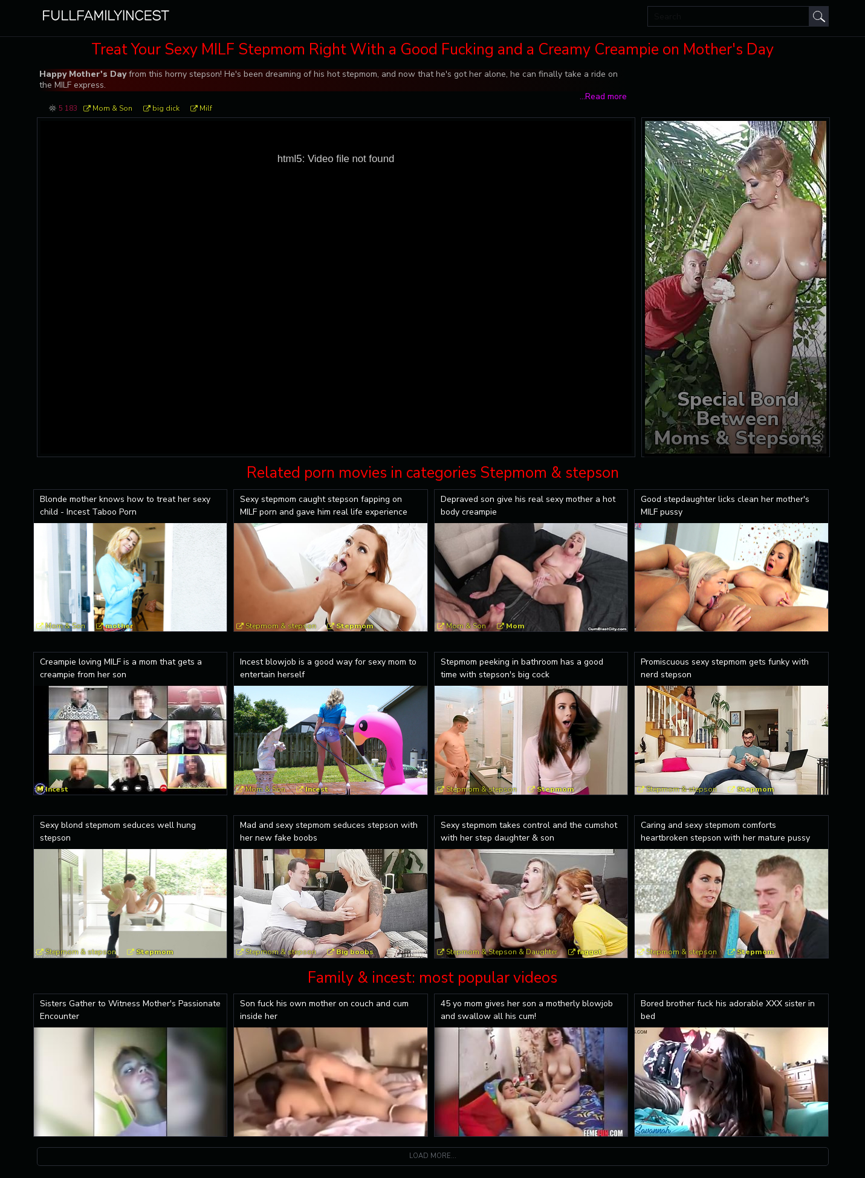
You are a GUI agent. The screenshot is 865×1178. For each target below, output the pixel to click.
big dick (166, 108)
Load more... (432, 1155)
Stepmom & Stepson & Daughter (501, 952)
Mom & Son (112, 108)
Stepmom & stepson (280, 626)
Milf (205, 108)
